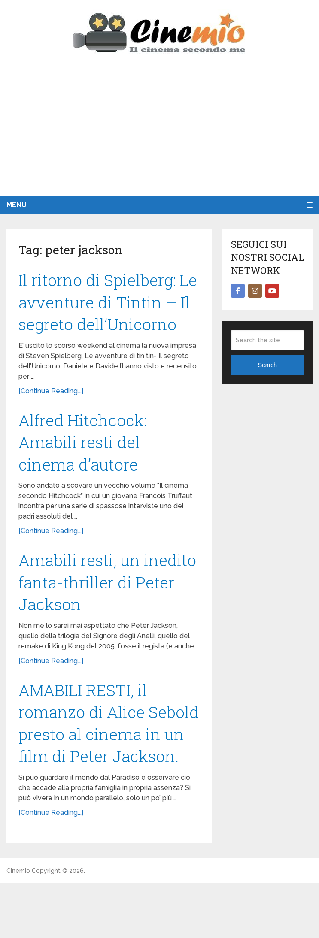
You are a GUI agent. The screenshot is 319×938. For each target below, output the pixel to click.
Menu (16, 205)
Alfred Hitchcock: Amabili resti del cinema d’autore (83, 467)
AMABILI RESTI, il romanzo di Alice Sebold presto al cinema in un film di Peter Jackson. (95, 765)
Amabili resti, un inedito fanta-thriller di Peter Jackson (105, 610)
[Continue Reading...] (50, 416)
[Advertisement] (159, 131)
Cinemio (18, 926)
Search (267, 365)
